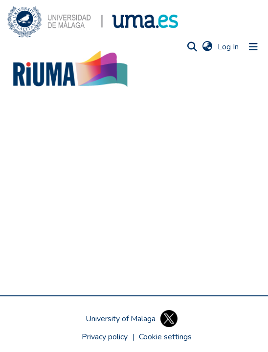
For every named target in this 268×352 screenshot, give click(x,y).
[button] (92, 22)
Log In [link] (229, 46)
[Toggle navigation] (253, 47)
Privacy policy (105, 336)
